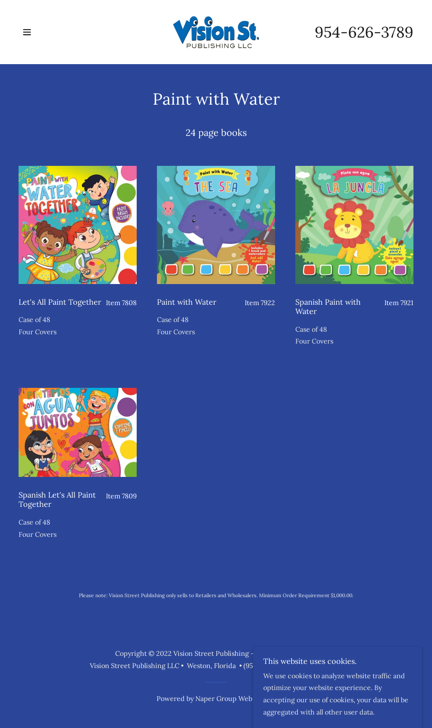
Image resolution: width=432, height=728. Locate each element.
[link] (216, 31)
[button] (27, 32)
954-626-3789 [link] (364, 32)
